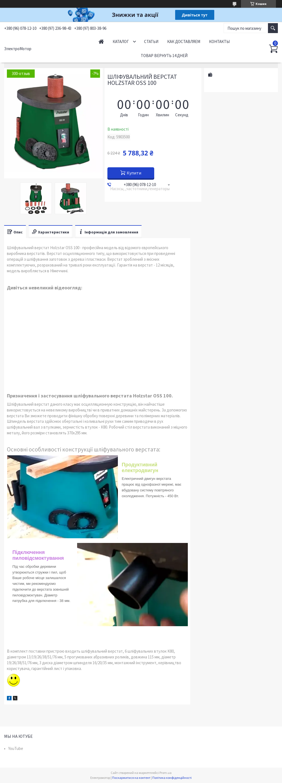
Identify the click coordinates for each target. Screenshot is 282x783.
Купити (134, 173)
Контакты (219, 41)
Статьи (151, 41)
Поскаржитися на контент (131, 778)
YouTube (15, 748)
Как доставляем (183, 41)
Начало (101, 41)
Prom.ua (165, 773)
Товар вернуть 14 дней (164, 55)
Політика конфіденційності (172, 778)
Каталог (121, 41)
